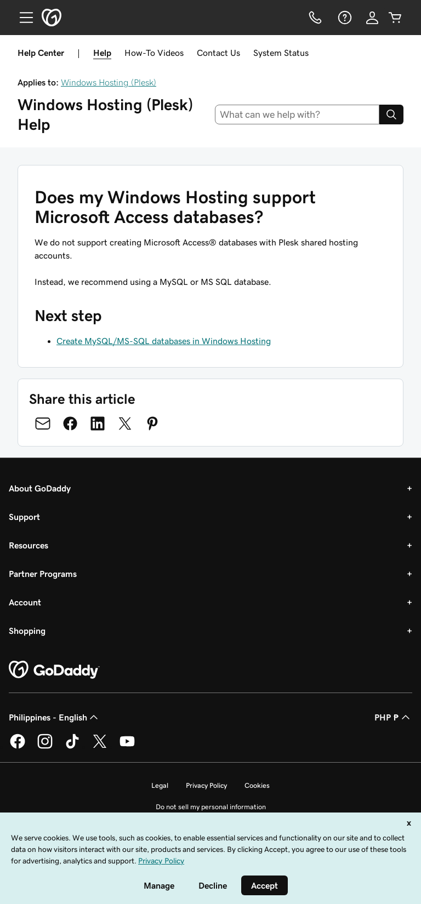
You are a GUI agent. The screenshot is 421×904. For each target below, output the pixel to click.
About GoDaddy (40, 488)
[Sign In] (372, 17)
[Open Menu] (22, 17)
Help (102, 52)
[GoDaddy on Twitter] (100, 746)
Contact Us (218, 52)
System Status (281, 52)
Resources (28, 545)
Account (25, 602)
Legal (159, 785)
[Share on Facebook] (70, 423)
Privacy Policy (206, 785)
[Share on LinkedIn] (97, 423)
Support (24, 516)
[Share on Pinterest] (152, 423)
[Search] (391, 114)
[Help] (343, 17)
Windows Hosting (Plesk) (108, 82)
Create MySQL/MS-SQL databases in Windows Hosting (163, 340)
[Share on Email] (42, 423)
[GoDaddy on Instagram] (45, 746)
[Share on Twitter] (125, 423)
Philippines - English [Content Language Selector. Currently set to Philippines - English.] (54, 717)
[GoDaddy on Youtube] (127, 746)
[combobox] (297, 114)
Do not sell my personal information (211, 806)
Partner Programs (43, 573)
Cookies (257, 785)
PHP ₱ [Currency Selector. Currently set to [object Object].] (393, 717)
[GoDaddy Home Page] (54, 670)
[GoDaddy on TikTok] (72, 746)
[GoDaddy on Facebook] (17, 746)
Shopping (27, 630)
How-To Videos (154, 52)
